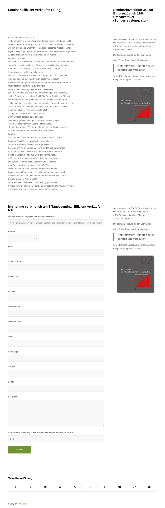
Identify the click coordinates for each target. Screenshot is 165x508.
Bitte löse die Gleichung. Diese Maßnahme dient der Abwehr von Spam (41, 432)
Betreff (11, 382)
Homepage (13, 352)
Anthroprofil (23, 504)
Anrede (11, 231)
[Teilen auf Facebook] (15, 487)
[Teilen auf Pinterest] (75, 487)
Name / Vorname (16, 261)
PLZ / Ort (12, 292)
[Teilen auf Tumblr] (104, 487)
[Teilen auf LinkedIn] (90, 487)
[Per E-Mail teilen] (149, 487)
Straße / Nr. (13, 276)
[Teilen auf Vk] (119, 487)
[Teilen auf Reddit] (134, 487)
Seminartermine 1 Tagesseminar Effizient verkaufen (31, 216)
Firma (10, 246)
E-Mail (11, 367)
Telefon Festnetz (15, 322)
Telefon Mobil (14, 306)
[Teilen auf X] (30, 487)
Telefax (11, 337)
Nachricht (12, 397)
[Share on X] (45, 487)
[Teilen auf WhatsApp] (60, 487)
